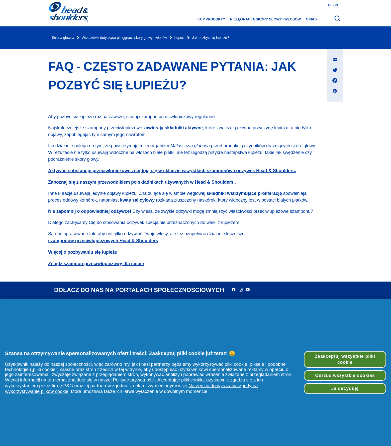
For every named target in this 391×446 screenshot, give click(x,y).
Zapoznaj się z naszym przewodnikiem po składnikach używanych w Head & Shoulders (141, 182)
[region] (195, 372)
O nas (311, 19)
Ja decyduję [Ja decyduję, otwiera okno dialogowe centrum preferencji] (345, 388)
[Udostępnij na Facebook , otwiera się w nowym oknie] (335, 80)
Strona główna (63, 38)
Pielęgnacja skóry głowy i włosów (265, 19)
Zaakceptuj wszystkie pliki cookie (345, 359)
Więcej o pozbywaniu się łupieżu (82, 252)
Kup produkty (211, 19)
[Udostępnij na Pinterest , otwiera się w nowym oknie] (335, 91)
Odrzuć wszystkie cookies (345, 375)
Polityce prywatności (134, 380)
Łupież (179, 38)
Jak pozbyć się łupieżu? (210, 38)
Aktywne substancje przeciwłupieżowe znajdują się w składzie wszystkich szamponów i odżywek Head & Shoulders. (172, 170)
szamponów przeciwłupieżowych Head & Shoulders (103, 240)
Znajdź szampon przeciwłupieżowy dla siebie (96, 263)
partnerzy (160, 364)
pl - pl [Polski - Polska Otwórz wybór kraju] (333, 5)
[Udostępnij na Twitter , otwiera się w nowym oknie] (335, 70)
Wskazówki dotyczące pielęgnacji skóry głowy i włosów (124, 38)
